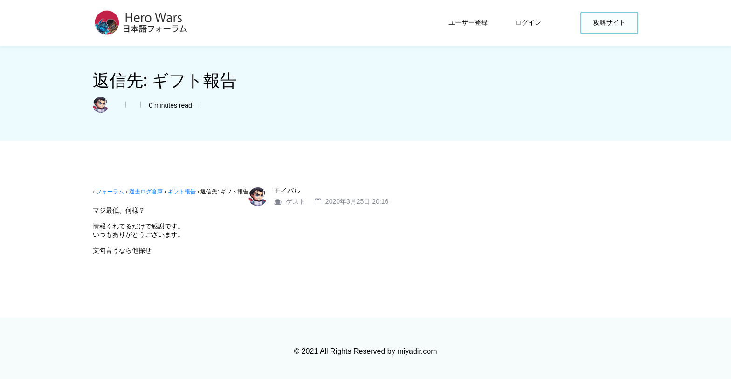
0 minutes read (169, 105)
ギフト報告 (182, 191)
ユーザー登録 (469, 22)
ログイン (529, 22)
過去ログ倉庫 (146, 191)
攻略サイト (609, 22)
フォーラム (110, 191)
